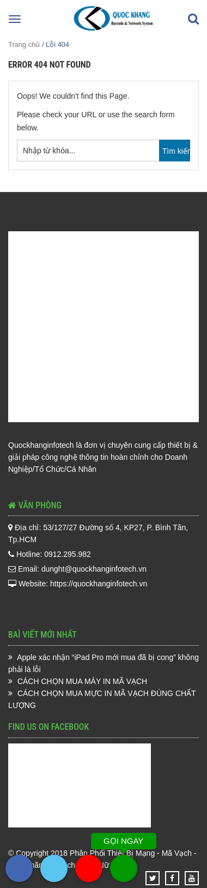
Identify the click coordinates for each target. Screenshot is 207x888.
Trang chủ (24, 44)
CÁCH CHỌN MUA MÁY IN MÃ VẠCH (82, 681)
